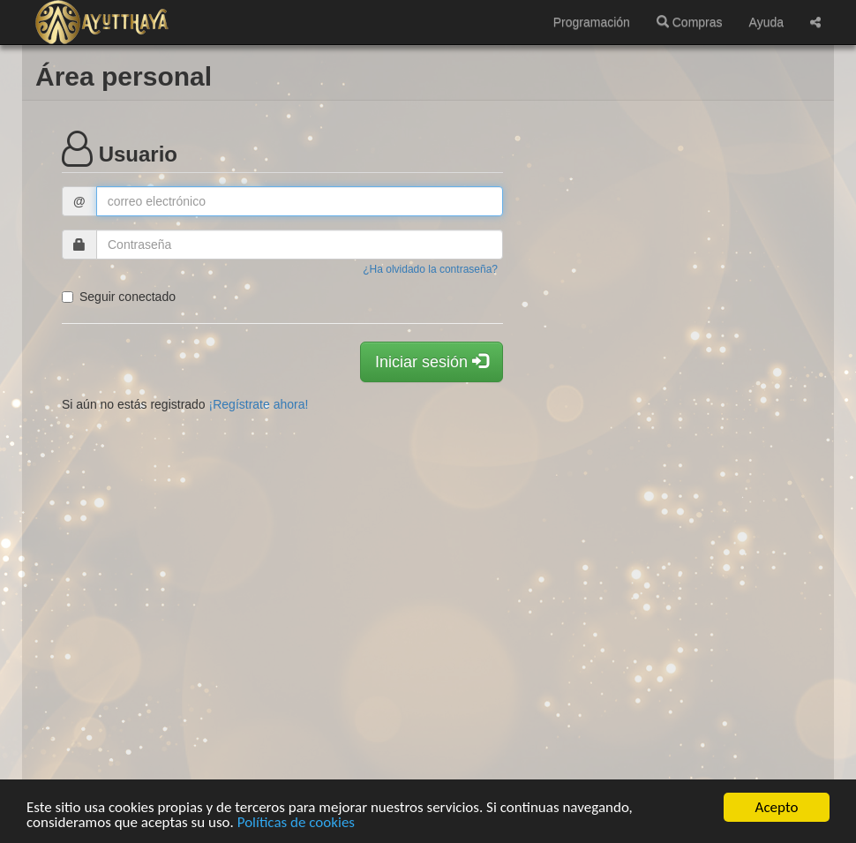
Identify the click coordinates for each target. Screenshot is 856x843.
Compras (690, 22)
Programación (591, 22)
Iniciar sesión (431, 361)
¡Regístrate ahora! (259, 404)
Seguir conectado (119, 297)
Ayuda (766, 22)
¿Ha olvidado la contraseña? (430, 269)
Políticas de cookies (296, 823)
